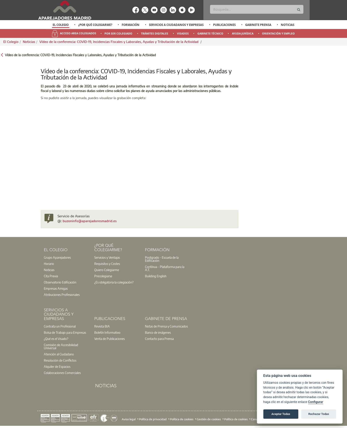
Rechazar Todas (318, 414)
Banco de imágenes (158, 332)
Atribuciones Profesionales (62, 295)
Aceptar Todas (280, 414)
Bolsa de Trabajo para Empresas (65, 332)
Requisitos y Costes (107, 264)
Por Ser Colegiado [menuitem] (118, 33)
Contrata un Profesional (60, 326)
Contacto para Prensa (159, 339)
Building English (155, 276)
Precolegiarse (103, 276)
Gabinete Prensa (258, 25)
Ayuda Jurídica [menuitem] (242, 33)
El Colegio (61, 25)
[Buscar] (256, 9)
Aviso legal (129, 419)
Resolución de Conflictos (60, 360)
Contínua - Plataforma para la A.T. (164, 268)
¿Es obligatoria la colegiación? (113, 282)
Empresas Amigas (56, 288)
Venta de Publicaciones (109, 339)
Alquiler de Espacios (57, 366)
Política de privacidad (153, 419)
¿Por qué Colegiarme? (95, 25)
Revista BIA (102, 326)
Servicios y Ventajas (107, 257)
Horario (49, 264)
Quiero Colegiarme (106, 270)
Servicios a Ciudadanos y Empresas (176, 25)
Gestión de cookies (209, 419)
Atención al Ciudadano (59, 354)
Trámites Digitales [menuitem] (154, 33)
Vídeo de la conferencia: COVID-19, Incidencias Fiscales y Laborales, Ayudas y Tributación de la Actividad (119, 42)
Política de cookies (181, 419)
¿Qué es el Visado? (56, 339)
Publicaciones (224, 25)
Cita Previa (51, 276)
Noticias (287, 25)
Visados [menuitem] (183, 33)
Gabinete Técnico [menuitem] (210, 33)
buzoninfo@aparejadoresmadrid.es (90, 221)
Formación (130, 25)
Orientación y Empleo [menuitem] (278, 33)
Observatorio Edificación (60, 282)
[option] (60, 24)
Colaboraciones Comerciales (62, 373)
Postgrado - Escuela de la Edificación (162, 258)
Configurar (315, 402)
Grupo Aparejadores (57, 257)
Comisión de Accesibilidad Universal (61, 346)
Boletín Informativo (107, 332)
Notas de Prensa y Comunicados (166, 326)
